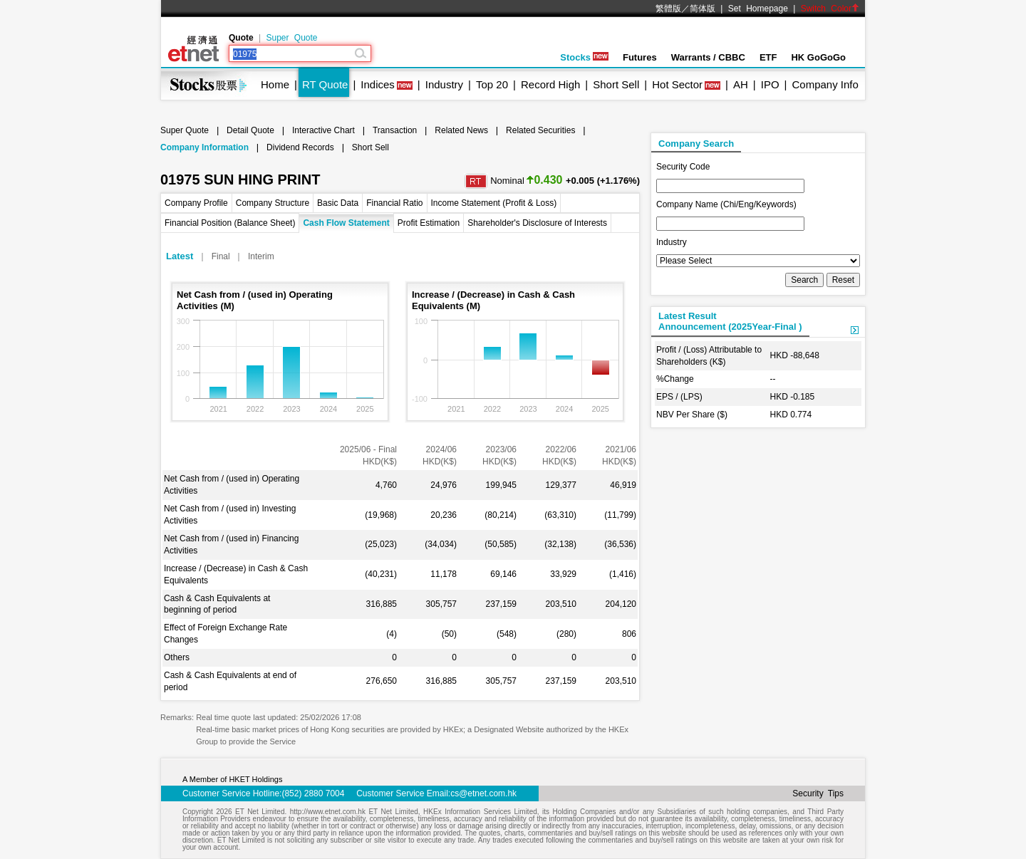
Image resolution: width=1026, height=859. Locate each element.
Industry (444, 84)
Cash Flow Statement (346, 223)
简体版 (702, 9)
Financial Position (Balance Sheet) (230, 223)
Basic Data (337, 203)
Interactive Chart (323, 130)
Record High (550, 84)
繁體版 (668, 9)
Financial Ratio (394, 203)
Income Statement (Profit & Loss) (494, 203)
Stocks (584, 57)
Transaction (395, 130)
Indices (378, 84)
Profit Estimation (429, 223)
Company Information (204, 147)
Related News (461, 130)
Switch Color (830, 9)
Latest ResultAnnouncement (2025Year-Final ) (730, 321)
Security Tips (818, 793)
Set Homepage (758, 9)
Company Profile (196, 203)
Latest (179, 256)
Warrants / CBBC (708, 57)
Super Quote (291, 38)
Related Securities (540, 130)
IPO (770, 84)
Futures (640, 57)
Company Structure (272, 203)
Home (275, 84)
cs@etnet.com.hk (483, 793)
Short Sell (616, 84)
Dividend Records (300, 147)
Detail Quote (250, 130)
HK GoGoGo (818, 57)
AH (740, 84)
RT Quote (325, 84)
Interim (261, 256)
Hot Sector (677, 84)
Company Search (696, 143)
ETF (768, 57)
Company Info (825, 84)
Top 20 (492, 84)
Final (221, 256)
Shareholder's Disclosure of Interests (537, 223)
